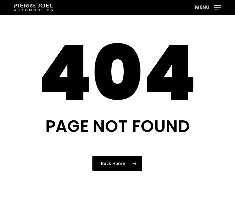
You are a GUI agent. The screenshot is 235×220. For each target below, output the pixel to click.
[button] (208, 6)
